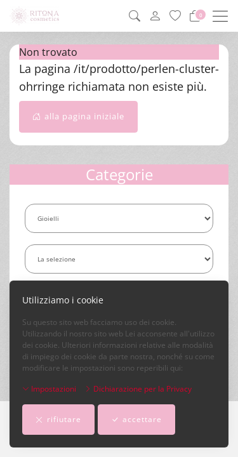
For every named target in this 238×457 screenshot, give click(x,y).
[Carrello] (195, 15)
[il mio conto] (154, 16)
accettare (136, 419)
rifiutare (58, 419)
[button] (134, 15)
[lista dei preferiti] (175, 15)
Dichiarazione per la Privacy (138, 388)
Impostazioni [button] (49, 388)
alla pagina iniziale (78, 116)
